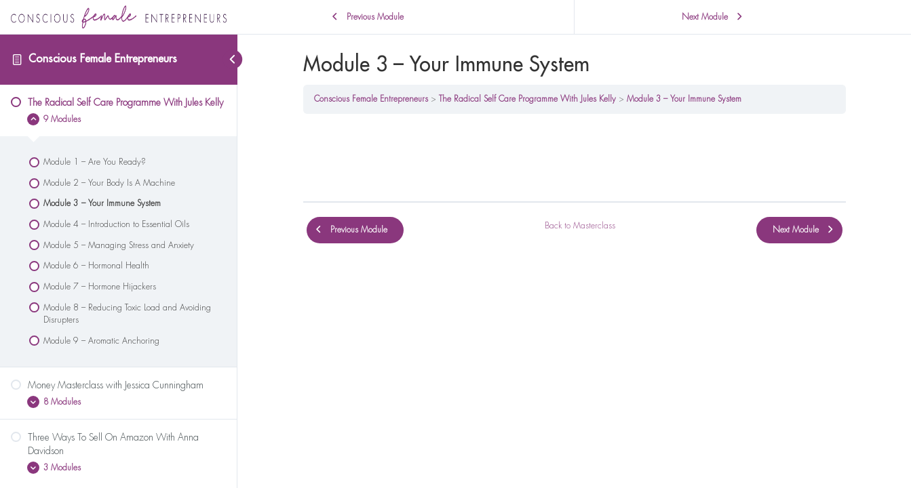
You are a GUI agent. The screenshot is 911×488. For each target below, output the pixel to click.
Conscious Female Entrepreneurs (102, 59)
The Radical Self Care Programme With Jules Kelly (527, 99)
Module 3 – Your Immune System (684, 99)
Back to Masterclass (580, 226)
